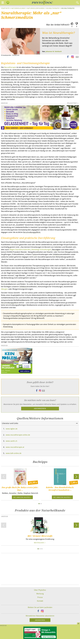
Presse (40, 597)
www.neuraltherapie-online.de (18, 435)
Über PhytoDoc (40, 590)
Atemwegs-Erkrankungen (41, 249)
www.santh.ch (11, 441)
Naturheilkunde (18, 8)
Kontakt (40, 601)
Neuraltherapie (52, 8)
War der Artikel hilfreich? (58, 24)
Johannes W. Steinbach (54, 51)
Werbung (40, 593)
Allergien (4, 289)
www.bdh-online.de (13, 453)
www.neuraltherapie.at (15, 447)
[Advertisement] (40, 568)
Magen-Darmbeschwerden (20, 249)
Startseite (5, 8)
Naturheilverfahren (35, 8)
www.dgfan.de (11, 428)
